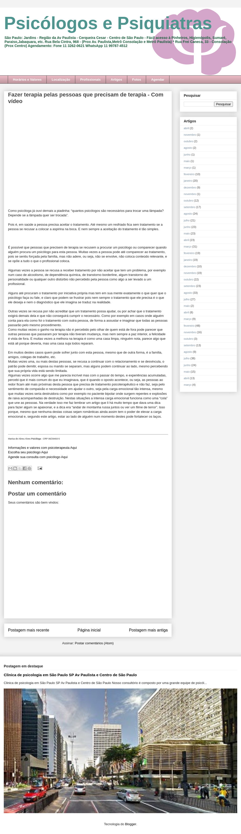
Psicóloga (36, 438)
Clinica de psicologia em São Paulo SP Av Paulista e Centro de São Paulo (70, 675)
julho (187, 220)
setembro (189, 207)
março (188, 167)
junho (187, 154)
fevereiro (189, 174)
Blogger (130, 824)
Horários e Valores (27, 79)
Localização (61, 79)
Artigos (116, 79)
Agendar (157, 79)
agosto (188, 147)
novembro (190, 134)
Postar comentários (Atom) (94, 643)
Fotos (136, 79)
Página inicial (89, 630)
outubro (188, 141)
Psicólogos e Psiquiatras (108, 23)
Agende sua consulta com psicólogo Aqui (38, 457)
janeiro (188, 180)
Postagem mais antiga (148, 630)
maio (187, 161)
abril (186, 128)
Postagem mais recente (28, 630)
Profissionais (90, 79)
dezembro (190, 187)
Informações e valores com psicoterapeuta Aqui (42, 448)
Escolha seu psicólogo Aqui (28, 452)
